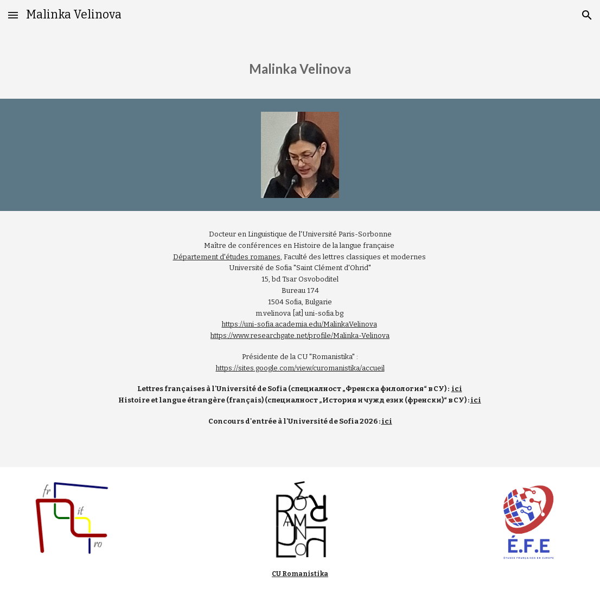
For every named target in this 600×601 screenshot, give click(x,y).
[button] (13, 15)
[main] (300, 64)
